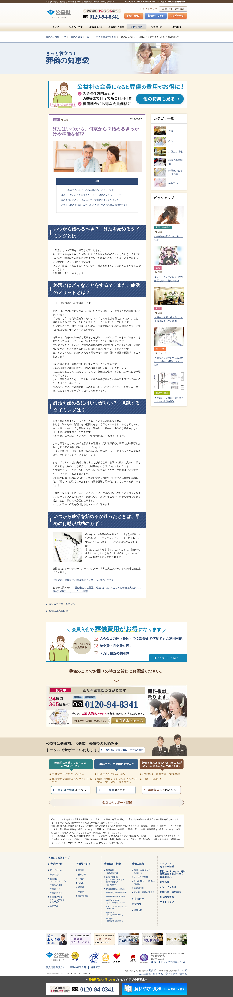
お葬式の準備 (76, 26)
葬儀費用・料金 (116, 26)
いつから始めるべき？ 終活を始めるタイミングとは (87, 190)
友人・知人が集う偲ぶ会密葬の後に (117, 907)
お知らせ (164, 882)
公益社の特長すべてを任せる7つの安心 (57, 899)
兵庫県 (81, 887)
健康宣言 (95, 967)
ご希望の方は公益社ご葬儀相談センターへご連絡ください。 (85, 580)
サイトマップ (150, 9)
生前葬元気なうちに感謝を (115, 920)
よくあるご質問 (141, 877)
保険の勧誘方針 (78, 967)
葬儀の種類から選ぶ (115, 889)
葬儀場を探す (96, 26)
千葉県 (81, 879)
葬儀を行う (55, 889)
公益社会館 (83, 896)
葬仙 (151, 970)
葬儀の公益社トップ (59, 858)
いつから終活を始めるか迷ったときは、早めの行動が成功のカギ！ (94, 205)
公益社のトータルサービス (58, 880)
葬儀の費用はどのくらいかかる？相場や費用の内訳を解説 (115, 881)
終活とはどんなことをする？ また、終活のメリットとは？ (91, 195)
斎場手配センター (174, 973)
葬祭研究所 (139, 888)
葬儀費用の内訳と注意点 (112, 871)
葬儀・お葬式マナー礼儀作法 (143, 871)
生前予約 (54, 906)
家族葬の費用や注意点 (144, 892)
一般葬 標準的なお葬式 (116, 896)
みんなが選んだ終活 (149, 973)
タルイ (180, 970)
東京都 (81, 870)
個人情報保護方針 (55, 967)
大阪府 (81, 883)
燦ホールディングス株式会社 (166, 962)
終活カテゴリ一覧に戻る (62, 604)
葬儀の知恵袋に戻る (59, 611)
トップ (56, 26)
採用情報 (138, 910)
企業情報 (177, 26)
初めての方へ (56, 870)
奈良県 (81, 891)
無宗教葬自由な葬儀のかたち (115, 914)
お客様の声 (156, 26)
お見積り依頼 (167, 897)
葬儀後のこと (56, 893)
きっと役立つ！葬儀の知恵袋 (144, 882)
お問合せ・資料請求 (170, 892)
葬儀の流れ (55, 874)
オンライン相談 (168, 887)
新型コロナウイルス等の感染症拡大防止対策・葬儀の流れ (173, 874)
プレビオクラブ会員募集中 (116, 979)
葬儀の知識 (136, 26)
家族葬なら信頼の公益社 (117, 892)
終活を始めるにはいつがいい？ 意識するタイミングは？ (90, 200)
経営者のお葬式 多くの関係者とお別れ (116, 901)
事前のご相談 (56, 885)
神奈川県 (82, 874)
